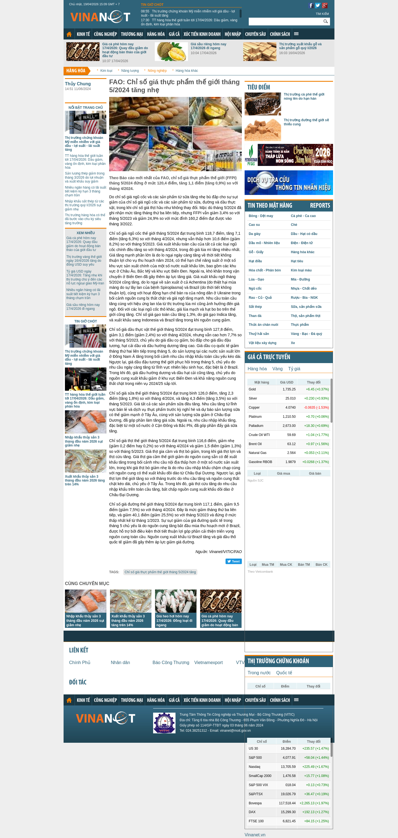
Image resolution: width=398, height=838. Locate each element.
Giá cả (174, 34)
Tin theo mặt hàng (270, 206)
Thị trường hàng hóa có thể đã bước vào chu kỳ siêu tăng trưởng (85, 219)
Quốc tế (284, 672)
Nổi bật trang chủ (86, 108)
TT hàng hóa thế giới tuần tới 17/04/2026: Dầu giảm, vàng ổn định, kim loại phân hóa (189, 22)
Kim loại (106, 71)
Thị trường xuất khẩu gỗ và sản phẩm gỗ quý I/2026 (300, 46)
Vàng (277, 368)
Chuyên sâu (255, 34)
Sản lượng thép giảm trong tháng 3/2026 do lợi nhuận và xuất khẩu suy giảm (84, 177)
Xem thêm (296, 33)
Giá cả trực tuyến (269, 357)
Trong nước (259, 672)
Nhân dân (120, 662)
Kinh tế (83, 34)
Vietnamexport (208, 662)
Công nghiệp (105, 34)
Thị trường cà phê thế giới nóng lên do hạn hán (304, 96)
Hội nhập (233, 34)
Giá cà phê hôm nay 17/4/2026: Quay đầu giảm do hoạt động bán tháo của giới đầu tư (125, 50)
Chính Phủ (79, 662)
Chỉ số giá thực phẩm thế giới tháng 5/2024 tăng (160, 572)
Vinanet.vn (255, 834)
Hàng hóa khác (187, 71)
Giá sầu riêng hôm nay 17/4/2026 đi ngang (208, 46)
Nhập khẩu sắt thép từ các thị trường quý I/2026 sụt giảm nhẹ (84, 205)
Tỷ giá (294, 368)
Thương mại (132, 34)
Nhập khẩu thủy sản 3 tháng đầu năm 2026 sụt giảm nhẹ (84, 441)
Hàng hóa (156, 34)
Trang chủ (69, 34)
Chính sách (280, 34)
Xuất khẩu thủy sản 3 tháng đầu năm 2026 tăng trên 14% (85, 481)
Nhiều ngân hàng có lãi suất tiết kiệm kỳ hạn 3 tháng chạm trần (85, 191)
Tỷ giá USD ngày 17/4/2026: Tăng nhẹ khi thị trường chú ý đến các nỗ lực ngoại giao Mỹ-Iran (85, 277)
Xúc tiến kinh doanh (202, 34)
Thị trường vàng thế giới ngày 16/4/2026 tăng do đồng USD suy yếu (84, 261)
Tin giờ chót (152, 5)
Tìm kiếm (322, 13)
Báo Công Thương (171, 662)
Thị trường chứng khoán (278, 661)
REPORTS (320, 206)
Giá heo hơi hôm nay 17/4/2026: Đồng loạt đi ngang (174, 620)
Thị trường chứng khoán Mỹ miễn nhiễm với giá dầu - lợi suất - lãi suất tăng (188, 13)
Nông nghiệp (157, 71)
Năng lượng (130, 71)
